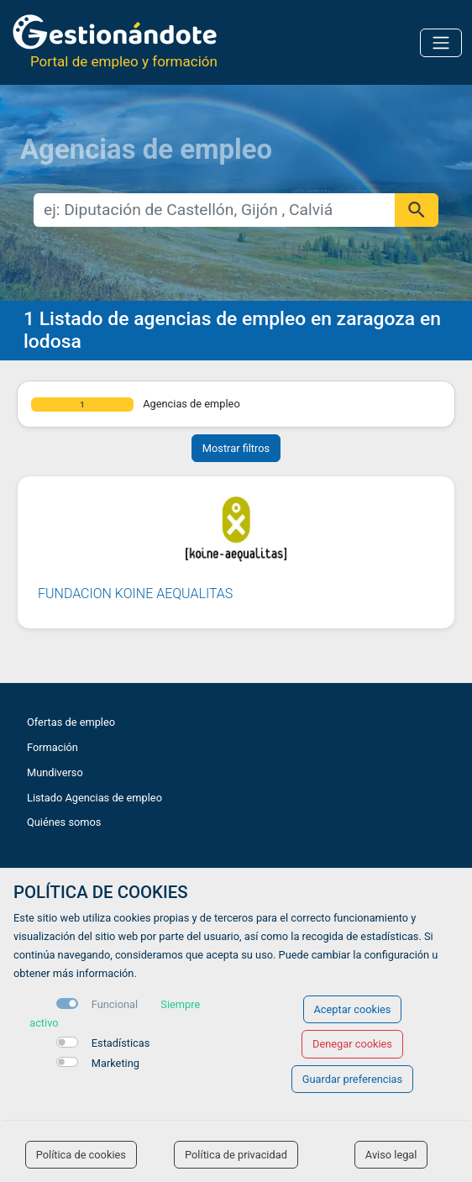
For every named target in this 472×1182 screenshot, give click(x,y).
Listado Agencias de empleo (94, 797)
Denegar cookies (352, 1044)
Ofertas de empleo (71, 722)
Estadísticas (121, 1043)
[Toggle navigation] (441, 43)
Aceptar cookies (352, 1009)
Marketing (115, 1063)
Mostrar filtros (236, 448)
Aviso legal (391, 1154)
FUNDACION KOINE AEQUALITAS (135, 594)
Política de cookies (81, 1154)
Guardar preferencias (352, 1079)
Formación (52, 747)
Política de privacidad (236, 1154)
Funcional (115, 1004)
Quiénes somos (64, 822)
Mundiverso (55, 772)
